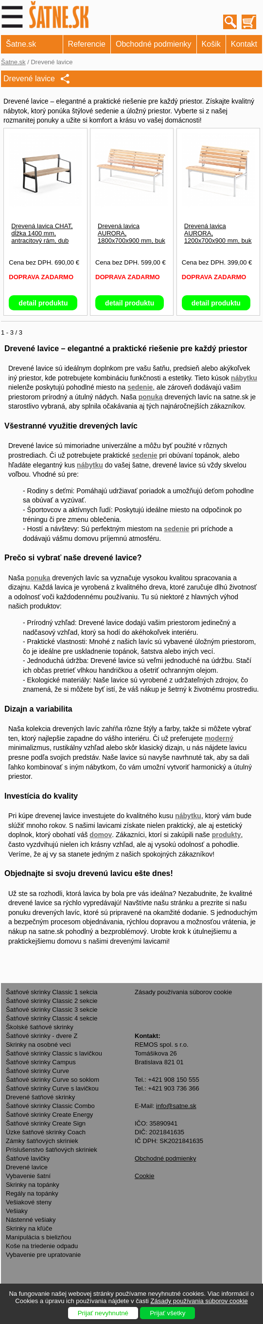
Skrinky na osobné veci (38, 1044)
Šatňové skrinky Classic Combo (50, 1105)
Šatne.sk (21, 44)
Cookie (144, 1176)
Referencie (86, 44)
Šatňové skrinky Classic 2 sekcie (52, 1000)
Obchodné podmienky (154, 44)
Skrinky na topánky (32, 1184)
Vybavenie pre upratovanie (43, 1254)
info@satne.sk (176, 1105)
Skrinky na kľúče (29, 1228)
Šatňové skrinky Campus (41, 1062)
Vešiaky (17, 1211)
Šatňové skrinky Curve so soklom (52, 1079)
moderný (219, 738)
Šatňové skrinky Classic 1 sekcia (52, 992)
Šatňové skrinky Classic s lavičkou (54, 1053)
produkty (226, 835)
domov (100, 835)
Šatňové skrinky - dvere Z (41, 1035)
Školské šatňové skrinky (39, 1027)
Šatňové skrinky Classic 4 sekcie (52, 1018)
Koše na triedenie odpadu (42, 1246)
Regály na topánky (32, 1193)
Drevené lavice (27, 1167)
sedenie (140, 387)
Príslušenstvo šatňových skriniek (51, 1149)
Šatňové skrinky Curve (37, 1070)
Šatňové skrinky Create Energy (49, 1114)
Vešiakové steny (29, 1202)
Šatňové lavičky (28, 1158)
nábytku (244, 378)
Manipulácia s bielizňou (38, 1237)
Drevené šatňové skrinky (40, 1097)
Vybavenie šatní (28, 1176)
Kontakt (244, 44)
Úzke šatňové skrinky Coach (46, 1132)
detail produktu (43, 303)
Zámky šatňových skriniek (42, 1141)
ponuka (151, 397)
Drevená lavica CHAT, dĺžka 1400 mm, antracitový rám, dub (41, 233)
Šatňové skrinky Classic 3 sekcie (52, 1009)
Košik (211, 44)
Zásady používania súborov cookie (183, 992)
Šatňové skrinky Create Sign (46, 1123)
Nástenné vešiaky (31, 1219)
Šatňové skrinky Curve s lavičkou (52, 1088)
